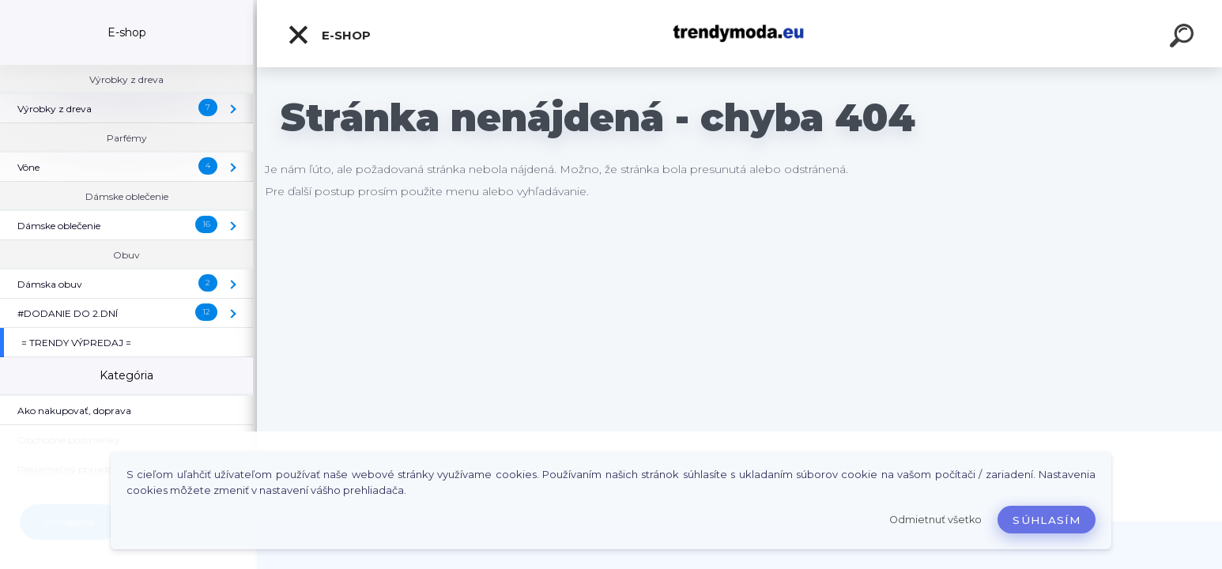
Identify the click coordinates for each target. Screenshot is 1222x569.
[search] (1184, 38)
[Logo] (739, 33)
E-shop (329, 34)
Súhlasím (1047, 520)
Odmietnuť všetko (935, 520)
